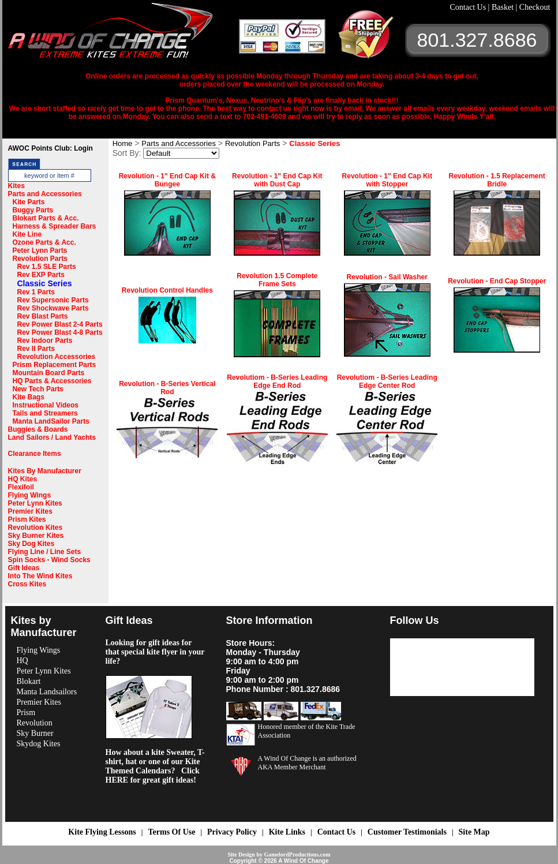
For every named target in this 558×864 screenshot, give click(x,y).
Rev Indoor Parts (45, 340)
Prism (26, 712)
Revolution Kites (35, 527)
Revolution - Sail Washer (387, 277)
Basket (504, 7)
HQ (22, 660)
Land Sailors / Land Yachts (52, 437)
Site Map (474, 832)
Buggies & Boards (38, 429)
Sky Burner (35, 733)
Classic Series (44, 283)
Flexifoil (21, 487)
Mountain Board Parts (49, 373)
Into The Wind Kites (40, 576)
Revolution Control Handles (167, 290)
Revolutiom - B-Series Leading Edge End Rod (277, 381)
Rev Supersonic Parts (53, 300)
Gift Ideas (24, 568)
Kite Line (27, 234)
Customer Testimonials (407, 832)
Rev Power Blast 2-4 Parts (60, 324)
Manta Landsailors (47, 691)
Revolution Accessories (56, 357)
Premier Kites (30, 511)
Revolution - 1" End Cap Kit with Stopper (387, 180)
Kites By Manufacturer (44, 471)
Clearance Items (34, 454)
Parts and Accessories (45, 194)
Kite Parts (29, 202)
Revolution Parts (40, 259)
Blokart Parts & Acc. (46, 218)
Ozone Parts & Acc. (44, 242)
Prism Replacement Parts (54, 365)
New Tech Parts (38, 389)
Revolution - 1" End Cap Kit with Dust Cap (277, 180)
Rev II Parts (36, 349)
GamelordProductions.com (297, 854)
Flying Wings (29, 495)
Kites (16, 186)
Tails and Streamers (45, 413)
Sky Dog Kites (31, 544)
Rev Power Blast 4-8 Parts (60, 332)
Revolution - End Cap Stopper (497, 281)
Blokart (29, 681)
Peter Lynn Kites (35, 503)
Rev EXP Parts (41, 275)
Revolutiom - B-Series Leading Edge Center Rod (387, 381)
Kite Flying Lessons (102, 832)
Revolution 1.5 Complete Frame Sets (277, 280)
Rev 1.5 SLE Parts (46, 267)
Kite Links (287, 832)
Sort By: (127, 153)
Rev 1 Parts (36, 292)
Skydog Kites (39, 743)
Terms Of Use (171, 832)
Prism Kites (27, 519)
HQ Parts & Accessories (52, 381)
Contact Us (469, 7)
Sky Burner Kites (36, 536)
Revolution (35, 723)
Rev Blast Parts (42, 316)
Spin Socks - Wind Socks (49, 560)
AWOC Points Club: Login (50, 148)
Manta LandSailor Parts (51, 421)
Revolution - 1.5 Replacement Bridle (496, 180)
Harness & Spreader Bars (54, 226)
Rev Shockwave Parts (53, 308)
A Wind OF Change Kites (123, 34)
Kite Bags (28, 397)
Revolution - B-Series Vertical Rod (167, 388)
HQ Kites (23, 479)
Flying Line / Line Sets (44, 552)
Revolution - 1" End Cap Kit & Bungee (167, 180)
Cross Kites (27, 584)
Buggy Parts (33, 210)
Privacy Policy (232, 832)
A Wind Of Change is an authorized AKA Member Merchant (307, 762)
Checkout (534, 7)
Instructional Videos (45, 405)
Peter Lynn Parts (40, 250)
